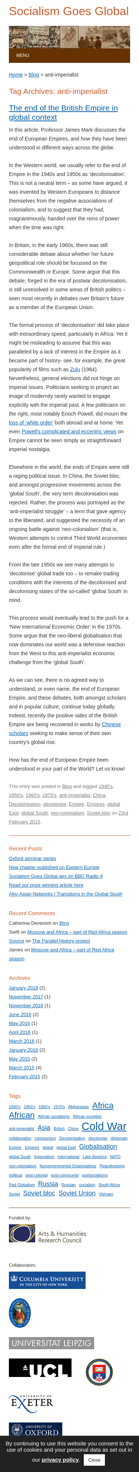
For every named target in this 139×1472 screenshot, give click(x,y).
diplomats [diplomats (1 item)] (119, 1138)
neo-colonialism (67, 813)
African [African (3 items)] (22, 1115)
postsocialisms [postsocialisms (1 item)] (94, 1175)
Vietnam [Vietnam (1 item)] (106, 1194)
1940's (106, 786)
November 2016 (26, 1005)
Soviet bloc (98, 813)
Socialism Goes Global (69, 11)
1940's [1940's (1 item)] (14, 1106)
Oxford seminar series (32, 858)
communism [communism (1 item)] (45, 1138)
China (99, 795)
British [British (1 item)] (59, 1128)
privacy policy (60, 1459)
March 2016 (21, 1041)
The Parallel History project (61, 941)
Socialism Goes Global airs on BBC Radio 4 (56, 876)
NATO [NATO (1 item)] (115, 1156)
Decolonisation (24, 804)
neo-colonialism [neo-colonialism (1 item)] (22, 1166)
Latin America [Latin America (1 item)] (95, 1156)
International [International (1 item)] (69, 1156)
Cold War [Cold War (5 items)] (104, 1126)
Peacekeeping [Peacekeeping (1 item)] (112, 1166)
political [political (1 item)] (15, 1175)
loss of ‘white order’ (31, 423)
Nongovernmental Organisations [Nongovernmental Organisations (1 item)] (68, 1166)
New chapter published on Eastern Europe (54, 867)
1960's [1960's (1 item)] (44, 1106)
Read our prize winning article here (46, 885)
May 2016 (19, 1023)
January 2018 (23, 988)
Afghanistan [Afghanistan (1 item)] (78, 1106)
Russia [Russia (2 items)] (48, 1184)
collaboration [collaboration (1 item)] (20, 1138)
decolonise (54, 804)
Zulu (75, 369)
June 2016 (20, 1014)
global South (34, 813)
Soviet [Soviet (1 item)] (14, 1194)
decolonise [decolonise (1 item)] (97, 1138)
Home (16, 75)
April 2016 (20, 1032)
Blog (34, 75)
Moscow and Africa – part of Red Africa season (77, 932)
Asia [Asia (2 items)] (44, 1127)
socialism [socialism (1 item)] (87, 1184)
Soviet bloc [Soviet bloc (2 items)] (39, 1193)
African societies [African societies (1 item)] (87, 1116)
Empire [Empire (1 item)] (15, 1147)
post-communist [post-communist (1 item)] (65, 1175)
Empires (96, 804)
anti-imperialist (74, 795)
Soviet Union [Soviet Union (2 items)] (77, 1193)
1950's (16, 795)
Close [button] (94, 1460)
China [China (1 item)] (73, 1128)
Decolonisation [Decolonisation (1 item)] (72, 1138)
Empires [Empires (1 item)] (32, 1147)
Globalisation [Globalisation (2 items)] (98, 1146)
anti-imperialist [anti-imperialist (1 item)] (21, 1128)
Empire (76, 804)
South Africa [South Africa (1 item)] (109, 1184)
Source (16, 941)
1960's (33, 795)
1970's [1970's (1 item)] (59, 1106)
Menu (22, 55)
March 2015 (21, 1067)
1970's (49, 795)
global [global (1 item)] (48, 1147)
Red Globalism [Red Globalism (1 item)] (22, 1184)
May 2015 (19, 1059)
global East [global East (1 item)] (66, 1147)
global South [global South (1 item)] (20, 1156)
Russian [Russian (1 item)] (69, 1184)
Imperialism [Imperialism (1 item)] (44, 1156)
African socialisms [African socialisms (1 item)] (53, 1116)
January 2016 (23, 1050)
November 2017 (26, 996)
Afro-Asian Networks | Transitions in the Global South (65, 894)
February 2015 (24, 1076)
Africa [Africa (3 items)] (102, 1105)
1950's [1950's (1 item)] (29, 1106)
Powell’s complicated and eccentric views (68, 431)
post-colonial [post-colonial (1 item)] (36, 1175)
